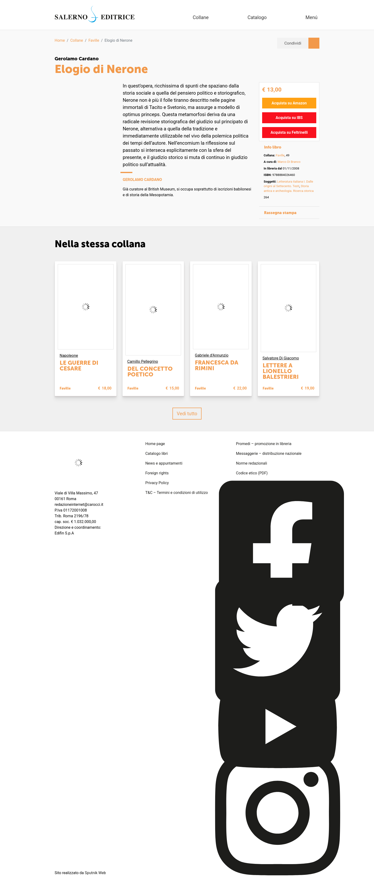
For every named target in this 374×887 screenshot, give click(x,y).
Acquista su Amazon (289, 103)
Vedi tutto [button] (187, 413)
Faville (93, 40)
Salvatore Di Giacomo (281, 358)
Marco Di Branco (289, 161)
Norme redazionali (251, 463)
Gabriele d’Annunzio (212, 355)
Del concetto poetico (150, 371)
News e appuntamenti (163, 463)
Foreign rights (157, 473)
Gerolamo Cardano (77, 58)
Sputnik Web (95, 872)
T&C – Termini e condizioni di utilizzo (176, 492)
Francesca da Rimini (216, 365)
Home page (155, 443)
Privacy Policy (157, 482)
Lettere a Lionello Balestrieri (281, 371)
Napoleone (69, 355)
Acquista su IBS (289, 117)
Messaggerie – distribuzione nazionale (268, 453)
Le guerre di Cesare (79, 365)
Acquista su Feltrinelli (289, 132)
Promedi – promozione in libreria (263, 443)
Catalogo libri (156, 453)
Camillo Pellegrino (142, 361)
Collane (76, 40)
